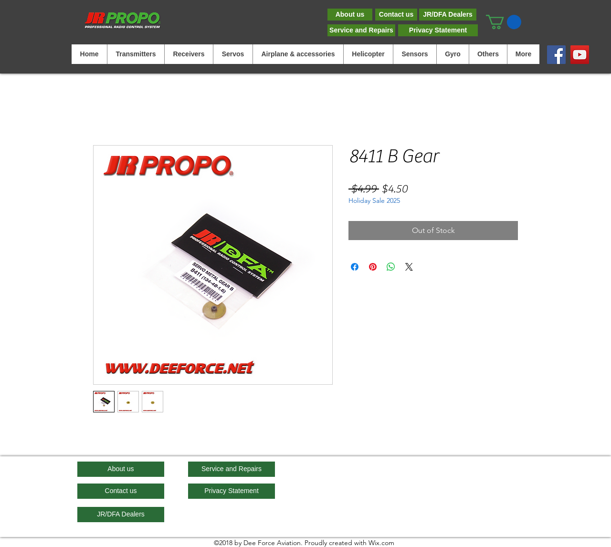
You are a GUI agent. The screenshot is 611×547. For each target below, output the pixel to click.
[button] (503, 22)
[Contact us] (396, 15)
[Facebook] (556, 54)
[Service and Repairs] (361, 30)
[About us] (349, 15)
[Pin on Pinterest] (373, 267)
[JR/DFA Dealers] (447, 15)
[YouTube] (579, 54)
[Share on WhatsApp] (391, 267)
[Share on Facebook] (354, 267)
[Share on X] (409, 267)
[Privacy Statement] (438, 30)
